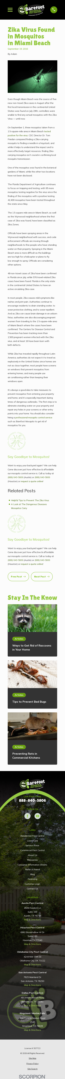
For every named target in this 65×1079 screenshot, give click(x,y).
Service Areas (32, 845)
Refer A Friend (32, 869)
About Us (32, 855)
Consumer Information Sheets (32, 864)
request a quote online (32, 481)
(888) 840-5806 (15, 477)
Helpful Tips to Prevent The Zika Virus (30, 500)
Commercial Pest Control (32, 850)
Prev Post (18, 576)
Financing (32, 879)
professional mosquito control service (33, 417)
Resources (32, 859)
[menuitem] (32, 1058)
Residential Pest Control (32, 835)
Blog (32, 874)
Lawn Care (32, 840)
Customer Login (32, 883)
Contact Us (32, 888)
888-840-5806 (32, 800)
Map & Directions (32, 919)
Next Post (42, 576)
